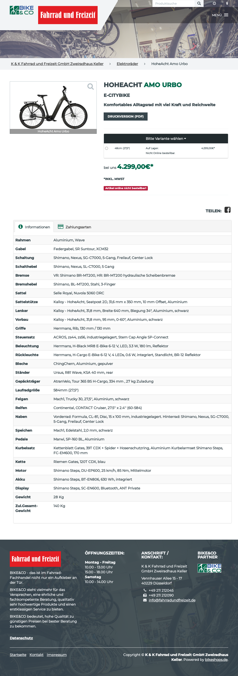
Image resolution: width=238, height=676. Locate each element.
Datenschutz (21, 638)
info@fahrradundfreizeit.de (172, 600)
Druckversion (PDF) (126, 116)
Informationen (34, 226)
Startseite (18, 655)
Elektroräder (127, 64)
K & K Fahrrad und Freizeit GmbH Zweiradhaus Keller (57, 64)
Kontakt (36, 655)
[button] (220, 15)
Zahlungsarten (74, 226)
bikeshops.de (216, 659)
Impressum (57, 655)
